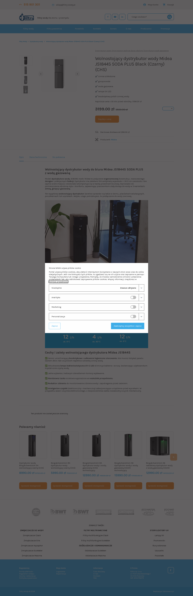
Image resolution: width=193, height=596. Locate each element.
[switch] (133, 297)
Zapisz (55, 326)
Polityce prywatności (58, 281)
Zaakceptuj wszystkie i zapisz (128, 326)
